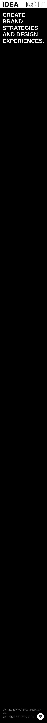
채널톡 (40, 716)
